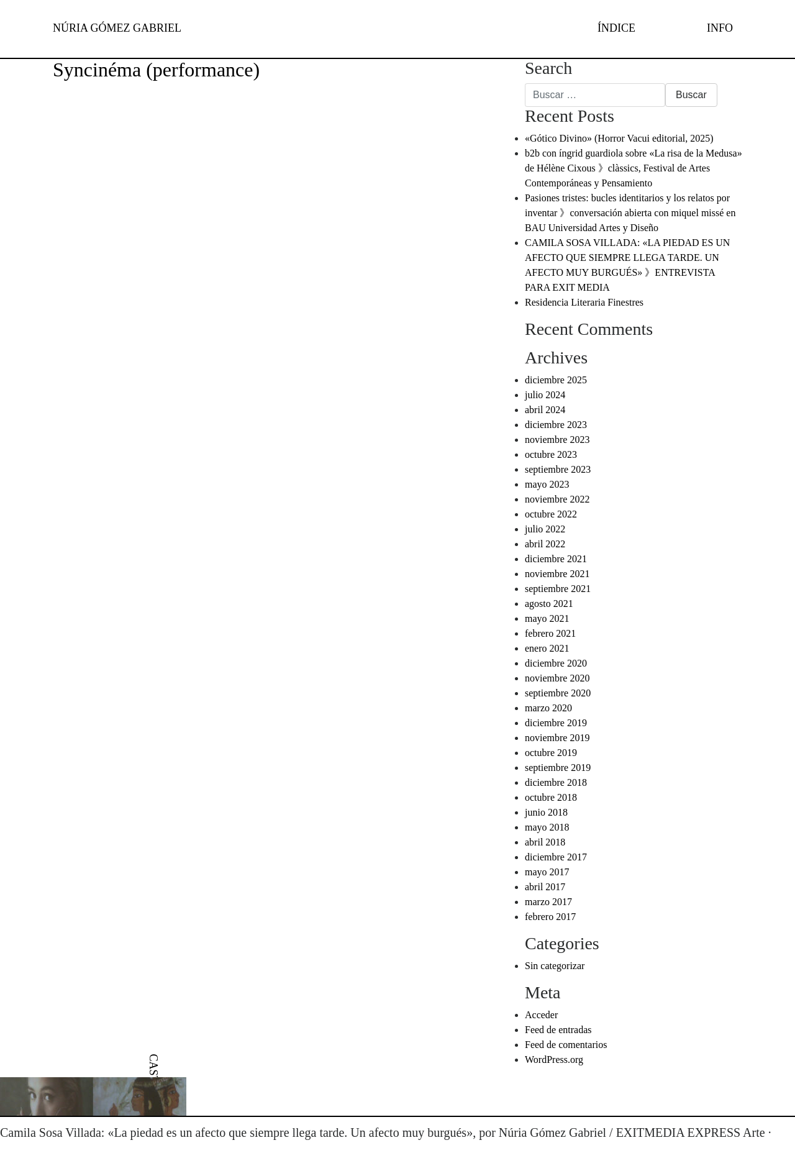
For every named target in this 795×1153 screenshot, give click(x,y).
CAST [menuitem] (153, 1068)
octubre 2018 (551, 797)
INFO (720, 28)
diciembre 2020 (556, 663)
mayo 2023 (547, 484)
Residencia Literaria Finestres (584, 302)
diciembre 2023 (556, 424)
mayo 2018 (547, 827)
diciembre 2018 (556, 782)
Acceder (541, 1014)
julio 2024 (545, 395)
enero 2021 (547, 648)
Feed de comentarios (566, 1044)
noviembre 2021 (557, 573)
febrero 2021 (550, 633)
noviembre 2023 (557, 439)
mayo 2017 (547, 872)
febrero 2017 (550, 916)
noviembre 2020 (557, 678)
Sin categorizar (554, 965)
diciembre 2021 (556, 559)
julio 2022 (545, 529)
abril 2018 (545, 842)
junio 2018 (546, 812)
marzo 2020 (548, 708)
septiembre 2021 (558, 588)
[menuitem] (153, 1067)
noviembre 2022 (557, 499)
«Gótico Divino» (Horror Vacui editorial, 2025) (619, 138)
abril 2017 (545, 887)
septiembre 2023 (558, 469)
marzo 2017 (548, 901)
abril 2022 (545, 544)
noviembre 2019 (557, 737)
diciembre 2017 (556, 857)
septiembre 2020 (558, 693)
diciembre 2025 (556, 380)
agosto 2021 (549, 603)
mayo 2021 (547, 618)
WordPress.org (554, 1059)
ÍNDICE (616, 28)
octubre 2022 (551, 514)
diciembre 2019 (556, 723)
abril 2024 (545, 409)
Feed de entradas (558, 1029)
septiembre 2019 (558, 767)
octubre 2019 (551, 752)
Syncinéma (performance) (156, 69)
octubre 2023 (551, 454)
